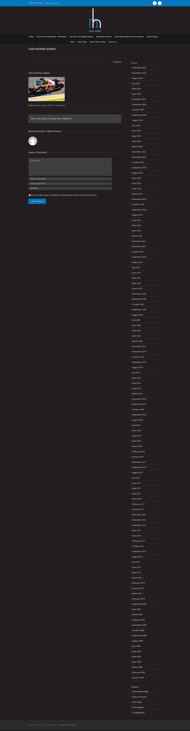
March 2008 (137, 667)
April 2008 (136, 662)
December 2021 (139, 241)
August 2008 (137, 641)
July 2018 (136, 425)
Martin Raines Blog (140, 691)
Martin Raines (35, 105)
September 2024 (139, 115)
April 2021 (136, 283)
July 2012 (136, 562)
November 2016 (139, 520)
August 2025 (137, 78)
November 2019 (139, 351)
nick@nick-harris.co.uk (51, 3)
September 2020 (139, 309)
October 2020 (138, 304)
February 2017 (138, 504)
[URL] (70, 188)
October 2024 (138, 109)
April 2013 (136, 535)
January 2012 (138, 588)
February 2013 (138, 541)
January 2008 (138, 677)
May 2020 (136, 330)
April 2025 (136, 94)
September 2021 (139, 257)
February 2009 (138, 620)
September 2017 (139, 467)
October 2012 (138, 546)
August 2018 (137, 420)
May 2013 (136, 530)
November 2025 (139, 73)
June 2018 (136, 430)
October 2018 (138, 409)
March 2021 (137, 288)
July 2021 (136, 267)
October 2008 (138, 630)
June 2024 (136, 130)
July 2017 (136, 478)
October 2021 (138, 251)
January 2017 (138, 509)
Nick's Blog (137, 702)
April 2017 (136, 493)
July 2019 (136, 372)
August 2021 (137, 262)
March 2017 (137, 499)
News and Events (139, 697)
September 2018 (139, 414)
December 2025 (139, 67)
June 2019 (136, 378)
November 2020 (139, 299)
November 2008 (139, 625)
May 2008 (136, 656)
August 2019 (137, 367)
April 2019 (136, 388)
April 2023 (136, 188)
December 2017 (139, 462)
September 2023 (139, 167)
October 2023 (138, 162)
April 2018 (136, 441)
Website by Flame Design (68, 725)
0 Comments (60, 105)
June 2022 (136, 220)
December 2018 (139, 399)
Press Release (138, 707)
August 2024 (137, 120)
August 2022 (137, 215)
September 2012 (139, 551)
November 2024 (139, 104)
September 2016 (139, 525)
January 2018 (138, 456)
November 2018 (139, 404)
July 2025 (136, 83)
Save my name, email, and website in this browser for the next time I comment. (64, 195)
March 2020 (137, 341)
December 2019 (139, 346)
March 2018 (137, 446)
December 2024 (139, 99)
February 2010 (138, 599)
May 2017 (136, 488)
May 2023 (136, 183)
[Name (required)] (70, 179)
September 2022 (139, 209)
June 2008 (136, 651)
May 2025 (136, 88)
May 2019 (136, 383)
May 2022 (136, 225)
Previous (117, 62)
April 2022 (136, 230)
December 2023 (139, 152)
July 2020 (136, 320)
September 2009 (139, 604)
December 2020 (139, 294)
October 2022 (138, 204)
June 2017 (136, 483)
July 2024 (136, 125)
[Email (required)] (70, 183)
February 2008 (138, 672)
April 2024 (136, 141)
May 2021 (136, 278)
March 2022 (137, 236)
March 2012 (137, 578)
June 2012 (136, 567)
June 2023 (136, 178)
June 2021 (136, 273)
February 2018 (138, 451)
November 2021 (139, 246)
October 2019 (138, 357)
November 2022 (139, 199)
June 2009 (136, 609)
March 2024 (137, 146)
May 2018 (136, 435)
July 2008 (136, 646)
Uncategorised (138, 712)
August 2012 (137, 556)
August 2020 (137, 315)
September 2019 (139, 362)
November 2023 (139, 157)
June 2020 (136, 325)
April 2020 (136, 336)
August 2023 (137, 173)
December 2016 (139, 514)
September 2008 (139, 635)
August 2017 (137, 472)
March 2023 (137, 194)
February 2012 (138, 583)
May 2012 (136, 572)
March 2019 (137, 393)
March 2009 (137, 614)
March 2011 (137, 593)
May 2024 (136, 136)
